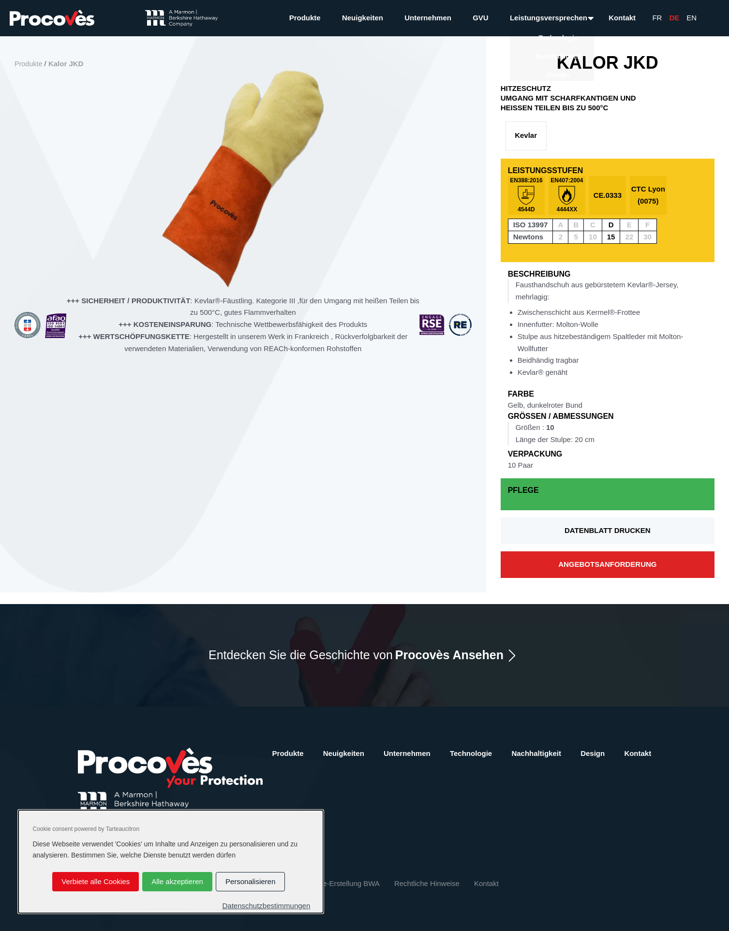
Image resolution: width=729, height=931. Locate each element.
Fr (657, 18)
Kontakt (622, 18)
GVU (481, 18)
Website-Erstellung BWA (339, 883)
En (691, 18)
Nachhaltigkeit (536, 753)
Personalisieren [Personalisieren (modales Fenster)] (250, 881)
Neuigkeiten (362, 18)
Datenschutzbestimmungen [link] (266, 905)
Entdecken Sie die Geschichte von (356, 655)
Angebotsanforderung (607, 564)
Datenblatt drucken (608, 530)
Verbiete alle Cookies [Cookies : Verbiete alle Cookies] (95, 881)
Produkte (305, 18)
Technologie (471, 753)
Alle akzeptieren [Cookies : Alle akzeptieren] (177, 881)
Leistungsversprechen (548, 18)
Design (592, 753)
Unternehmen (427, 18)
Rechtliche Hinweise (427, 883)
